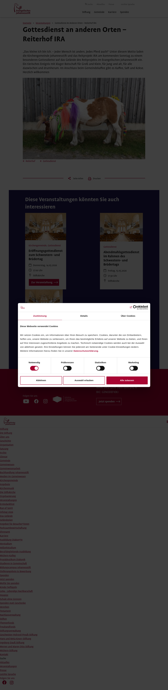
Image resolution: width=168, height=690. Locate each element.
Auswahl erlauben (84, 380)
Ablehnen (41, 380)
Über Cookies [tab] (128, 316)
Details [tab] (84, 316)
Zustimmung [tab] (40, 316)
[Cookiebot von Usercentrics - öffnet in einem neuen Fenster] (135, 307)
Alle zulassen (127, 380)
